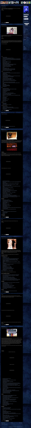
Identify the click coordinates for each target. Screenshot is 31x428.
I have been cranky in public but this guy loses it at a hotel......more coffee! (10, 184)
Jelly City (24, 30)
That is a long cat (4, 410)
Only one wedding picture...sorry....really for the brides (7, 270)
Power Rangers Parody (5, 379)
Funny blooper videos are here (12, 126)
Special (2, 294)
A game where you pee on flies (6, 404)
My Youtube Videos (25, 35)
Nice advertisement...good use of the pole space (8, 201)
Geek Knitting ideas (5, 108)
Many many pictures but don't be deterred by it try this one (9, 79)
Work (24, 49)
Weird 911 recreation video (5, 188)
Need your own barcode (5, 100)
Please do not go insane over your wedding (7, 267)
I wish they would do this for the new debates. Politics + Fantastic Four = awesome (11, 385)
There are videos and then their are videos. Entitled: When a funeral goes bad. (11, 274)
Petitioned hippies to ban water (6, 63)
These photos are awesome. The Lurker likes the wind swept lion (9, 80)
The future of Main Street (5, 77)
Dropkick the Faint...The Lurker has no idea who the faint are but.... (10, 211)
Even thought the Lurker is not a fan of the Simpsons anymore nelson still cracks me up (12, 207)
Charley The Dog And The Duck (4, 126)
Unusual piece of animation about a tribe (7, 66)
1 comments (2, 110)
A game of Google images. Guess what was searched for (9, 418)
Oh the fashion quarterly (5, 208)
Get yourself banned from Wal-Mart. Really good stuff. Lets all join (9, 395)
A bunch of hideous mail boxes (6, 284)
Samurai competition (5, 57)
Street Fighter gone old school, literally (7, 411)
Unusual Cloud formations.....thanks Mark (7, 200)
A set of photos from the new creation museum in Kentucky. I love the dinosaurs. (11, 282)
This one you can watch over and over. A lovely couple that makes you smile (11, 258)
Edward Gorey (4, 400)
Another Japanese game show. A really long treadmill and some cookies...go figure (11, 279)
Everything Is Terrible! (26, 29)
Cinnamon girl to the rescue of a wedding (7, 266)
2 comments (2, 324)
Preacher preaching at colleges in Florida (7, 185)
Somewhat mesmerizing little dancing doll (7, 391)
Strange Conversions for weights (6, 398)
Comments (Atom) (6, 424)
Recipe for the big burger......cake (6, 417)
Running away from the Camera (6, 204)
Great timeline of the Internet (6, 88)
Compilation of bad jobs (5, 74)
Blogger (21, 426)
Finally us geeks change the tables (6, 85)
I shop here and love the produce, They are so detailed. (8, 285)
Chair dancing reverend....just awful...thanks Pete (8, 187)
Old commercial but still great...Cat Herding (7, 70)
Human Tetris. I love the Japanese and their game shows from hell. (10, 278)
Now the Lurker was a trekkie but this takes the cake (8, 416)
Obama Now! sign (25, 36)
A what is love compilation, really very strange (7, 193)
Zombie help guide (5, 97)
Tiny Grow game (4, 99)
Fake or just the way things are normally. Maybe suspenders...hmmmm (10, 259)
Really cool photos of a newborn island (7, 205)
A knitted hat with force (5, 106)
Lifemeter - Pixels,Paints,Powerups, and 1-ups (26, 33)
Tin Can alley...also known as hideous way (7, 109)
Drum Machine (4, 60)
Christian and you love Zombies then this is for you (8, 286)
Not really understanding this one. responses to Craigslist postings (10, 401)
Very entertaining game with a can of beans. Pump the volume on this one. (10, 397)
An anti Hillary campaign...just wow (6, 90)
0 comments (2, 22)
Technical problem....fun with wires (6, 191)
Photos (24, 47)
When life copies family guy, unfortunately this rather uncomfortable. (10, 190)
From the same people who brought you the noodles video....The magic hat (10, 275)
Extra (2, 219)
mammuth (17, 426)
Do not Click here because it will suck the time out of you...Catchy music (10, 384)
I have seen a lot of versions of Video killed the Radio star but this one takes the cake (11, 387)
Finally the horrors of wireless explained (7, 94)
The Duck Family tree (5, 91)
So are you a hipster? (5, 405)
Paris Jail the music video (5, 197)
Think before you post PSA (5, 388)
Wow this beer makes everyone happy (7, 62)
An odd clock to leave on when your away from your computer (9, 93)
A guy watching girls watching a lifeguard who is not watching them (10, 195)
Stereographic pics (5, 86)
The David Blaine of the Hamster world (7, 407)
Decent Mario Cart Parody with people (7, 378)
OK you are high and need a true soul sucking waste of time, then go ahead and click (11, 59)
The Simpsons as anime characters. (6, 408)
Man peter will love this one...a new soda (7, 104)
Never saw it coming (5, 288)
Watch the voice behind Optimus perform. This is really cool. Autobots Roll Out (11, 390)
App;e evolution (4, 101)
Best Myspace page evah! (5, 402)
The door (4, 67)
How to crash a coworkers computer (6, 194)
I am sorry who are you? (5, 96)
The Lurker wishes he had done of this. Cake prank (8, 264)
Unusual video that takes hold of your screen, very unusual (9, 69)
